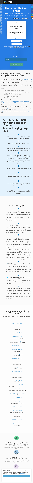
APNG (16, 59)
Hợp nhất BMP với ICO (17, 423)
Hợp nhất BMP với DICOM (17, 384)
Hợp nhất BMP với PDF (17, 328)
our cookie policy (22, 473)
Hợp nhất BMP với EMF (17, 406)
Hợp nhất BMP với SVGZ (17, 402)
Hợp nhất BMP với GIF (17, 358)
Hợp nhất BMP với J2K (17, 349)
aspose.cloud (25, 18)
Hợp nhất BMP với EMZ (17, 410)
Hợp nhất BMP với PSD (17, 332)
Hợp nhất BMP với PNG (17, 362)
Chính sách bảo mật (17, 47)
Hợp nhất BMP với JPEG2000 (17, 354)
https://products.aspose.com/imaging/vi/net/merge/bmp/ (15, 101)
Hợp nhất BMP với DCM (17, 389)
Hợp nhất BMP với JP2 (17, 345)
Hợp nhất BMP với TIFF (17, 367)
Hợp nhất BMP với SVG (17, 397)
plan (20, 34)
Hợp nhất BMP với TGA (17, 375)
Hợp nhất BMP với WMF (17, 415)
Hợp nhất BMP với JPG (17, 336)
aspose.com (16, 18)
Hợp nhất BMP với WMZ (17, 419)
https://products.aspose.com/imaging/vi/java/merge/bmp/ (15, 111)
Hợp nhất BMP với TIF (17, 371)
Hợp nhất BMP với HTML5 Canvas (17, 393)
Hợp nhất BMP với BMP (17, 323)
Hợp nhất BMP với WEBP (17, 380)
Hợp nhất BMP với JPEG (17, 341)
